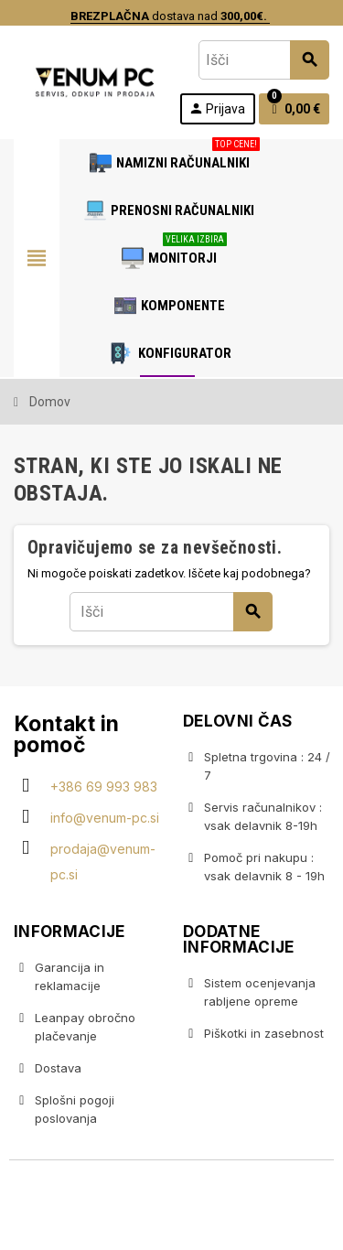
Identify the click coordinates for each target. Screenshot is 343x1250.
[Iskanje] (263, 60)
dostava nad (168, 16)
